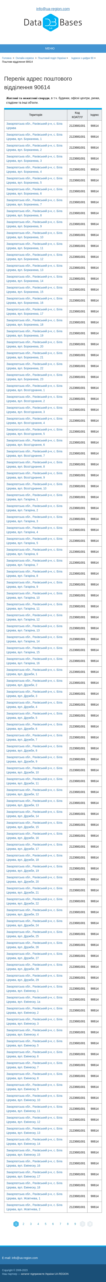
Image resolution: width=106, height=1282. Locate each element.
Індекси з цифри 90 (82, 58)
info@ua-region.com (53, 9)
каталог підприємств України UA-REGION (45, 1274)
